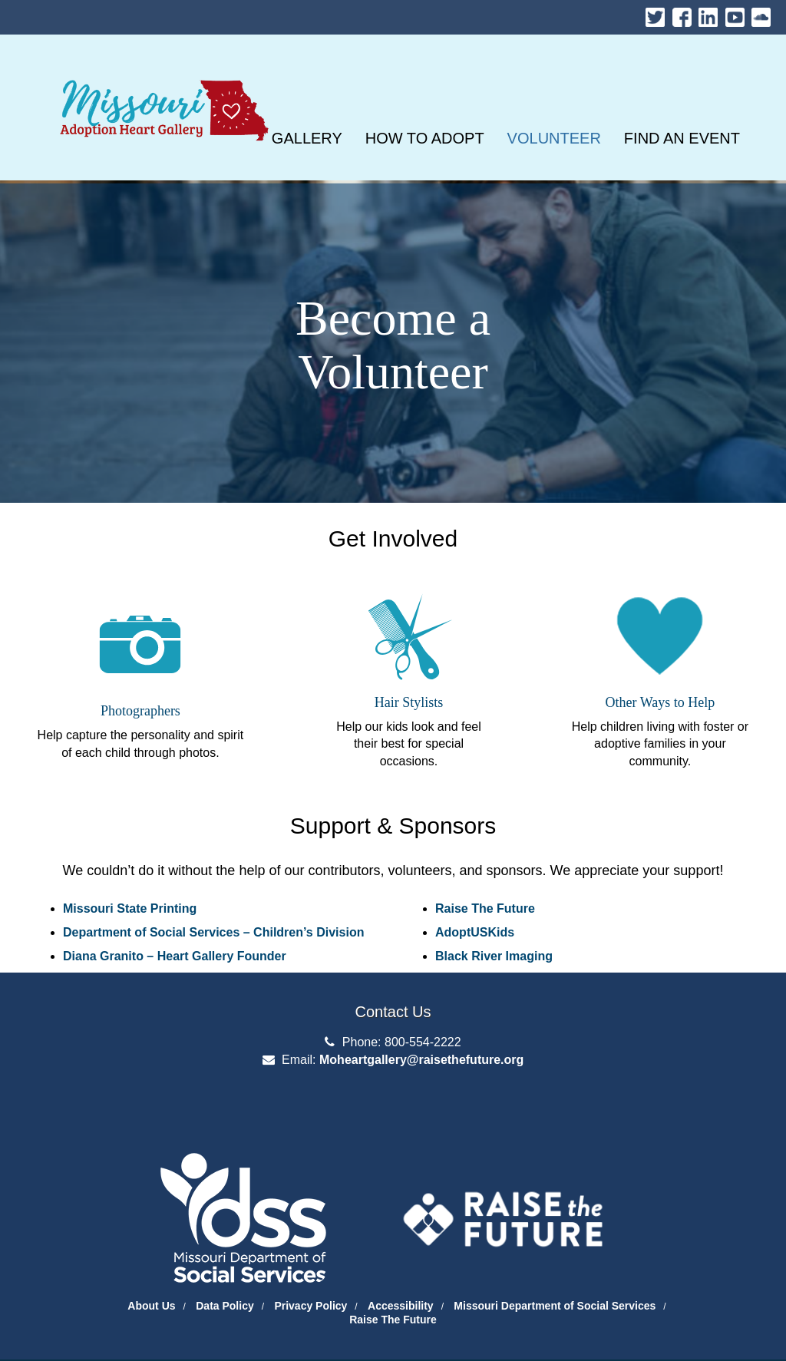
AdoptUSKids (474, 932)
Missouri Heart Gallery (161, 71)
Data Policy (224, 1305)
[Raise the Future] (503, 1207)
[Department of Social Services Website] (228, 1199)
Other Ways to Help (660, 702)
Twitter (655, 13)
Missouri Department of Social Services (555, 1305)
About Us (151, 1305)
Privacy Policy (310, 1305)
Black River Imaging (494, 956)
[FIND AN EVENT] (682, 138)
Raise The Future (485, 908)
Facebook (682, 13)
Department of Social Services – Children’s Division (213, 932)
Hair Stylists (409, 702)
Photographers (140, 710)
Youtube (735, 13)
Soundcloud (761, 13)
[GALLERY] (307, 138)
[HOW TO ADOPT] (425, 138)
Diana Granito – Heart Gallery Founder (174, 956)
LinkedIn (708, 13)
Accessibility (401, 1305)
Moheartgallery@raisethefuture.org (421, 1059)
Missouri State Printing (129, 908)
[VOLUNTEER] (554, 138)
